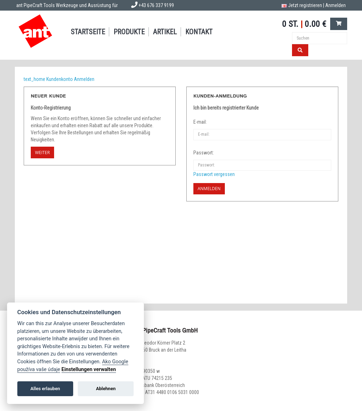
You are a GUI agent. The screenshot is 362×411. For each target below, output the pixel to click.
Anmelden (335, 5)
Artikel (165, 32)
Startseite (88, 32)
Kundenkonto (59, 79)
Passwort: (203, 152)
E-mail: (200, 122)
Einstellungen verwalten (89, 369)
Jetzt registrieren (305, 5)
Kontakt (198, 32)
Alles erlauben (45, 388)
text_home (34, 79)
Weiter (42, 152)
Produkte (129, 32)
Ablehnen (106, 388)
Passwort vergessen (214, 174)
